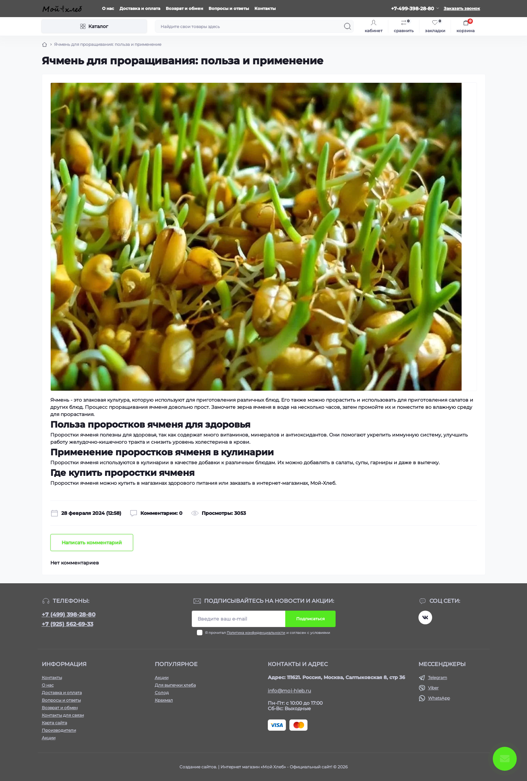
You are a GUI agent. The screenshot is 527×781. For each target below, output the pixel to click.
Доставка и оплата (140, 8)
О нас (108, 8)
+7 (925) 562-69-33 (67, 624)
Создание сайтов (197, 766)
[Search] (347, 26)
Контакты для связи (63, 715)
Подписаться (310, 618)
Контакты (265, 8)
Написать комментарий (92, 542)
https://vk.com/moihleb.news (425, 617)
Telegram (437, 677)
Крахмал (164, 700)
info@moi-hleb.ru (289, 691)
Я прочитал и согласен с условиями (267, 632)
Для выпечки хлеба (175, 685)
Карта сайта (54, 722)
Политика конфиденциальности (256, 632)
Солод (162, 692)
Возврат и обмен (184, 8)
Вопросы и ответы (229, 8)
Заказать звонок (462, 8)
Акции (48, 737)
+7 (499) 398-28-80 (69, 614)
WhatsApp (439, 698)
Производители (59, 730)
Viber (433, 687)
